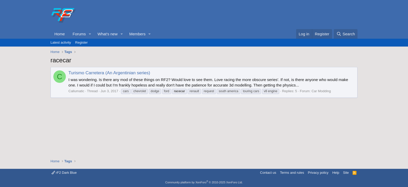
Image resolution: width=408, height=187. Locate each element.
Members (137, 34)
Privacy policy (318, 173)
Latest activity (60, 42)
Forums (79, 34)
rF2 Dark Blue (64, 173)
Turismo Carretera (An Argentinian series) (109, 72)
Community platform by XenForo (204, 182)
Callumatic (76, 91)
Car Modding (321, 91)
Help (335, 173)
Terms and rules (292, 173)
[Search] (346, 34)
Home (59, 34)
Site (346, 173)
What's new (108, 34)
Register (81, 42)
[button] (90, 34)
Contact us (268, 173)
